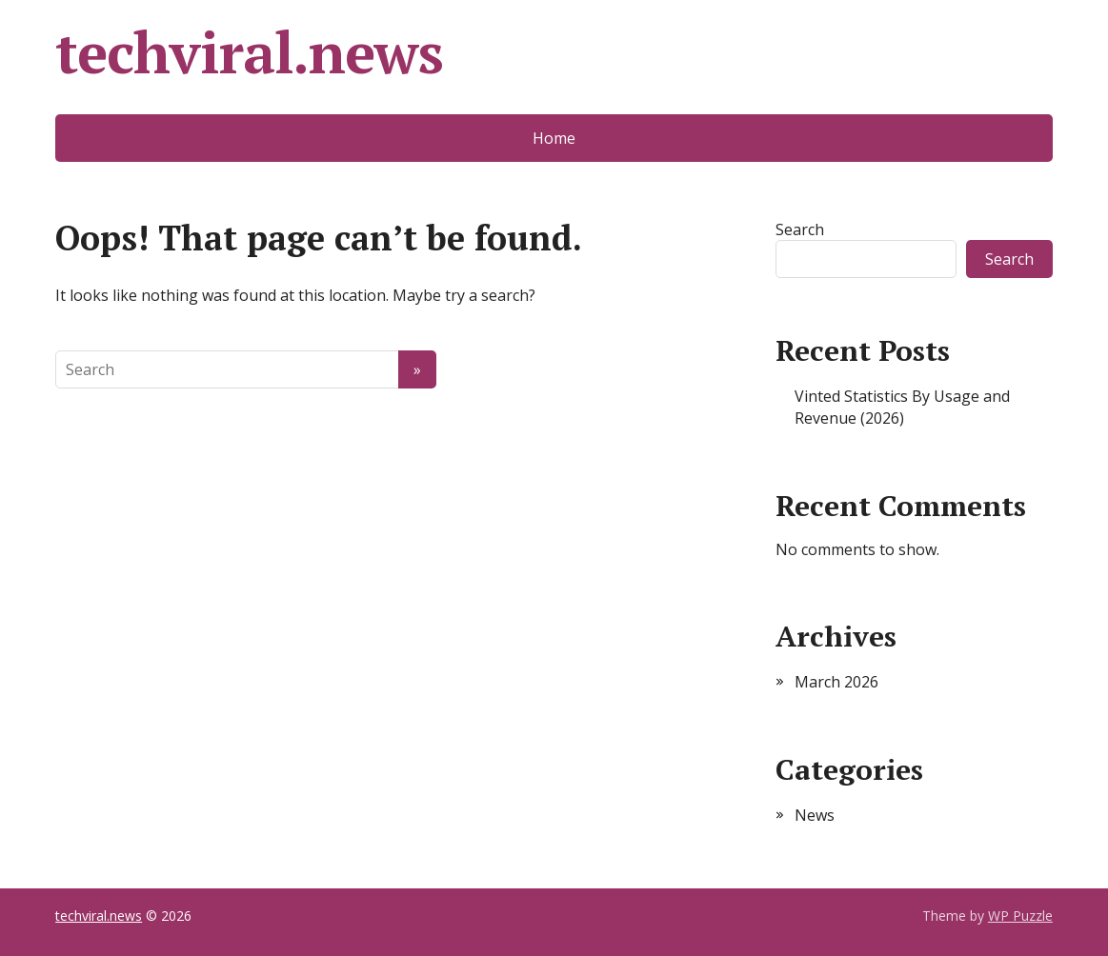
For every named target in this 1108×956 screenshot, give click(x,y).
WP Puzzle (1020, 915)
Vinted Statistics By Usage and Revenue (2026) (902, 407)
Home (554, 138)
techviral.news (248, 52)
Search (800, 229)
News (815, 815)
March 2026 (836, 681)
